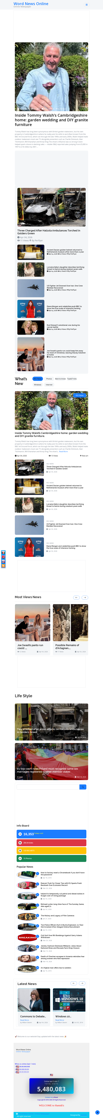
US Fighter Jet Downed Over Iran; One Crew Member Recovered (65, 288)
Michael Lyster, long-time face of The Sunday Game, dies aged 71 (62, 905)
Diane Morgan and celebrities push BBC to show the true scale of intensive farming (64, 308)
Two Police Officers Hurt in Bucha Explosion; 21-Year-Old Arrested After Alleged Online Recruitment (62, 926)
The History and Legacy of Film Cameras (57, 916)
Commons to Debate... (33, 1016)
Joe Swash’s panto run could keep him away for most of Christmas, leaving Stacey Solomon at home (66, 354)
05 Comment (48, 109)
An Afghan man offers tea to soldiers (56, 968)
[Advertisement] (51, 26)
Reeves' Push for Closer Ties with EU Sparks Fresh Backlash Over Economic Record (61, 884)
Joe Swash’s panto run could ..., (30, 647)
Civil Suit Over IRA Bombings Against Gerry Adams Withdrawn (61, 936)
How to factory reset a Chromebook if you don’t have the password (62, 874)
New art (84, 456)
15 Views (20, 737)
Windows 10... (63, 1016)
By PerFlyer (61, 109)
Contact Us (48, 1097)
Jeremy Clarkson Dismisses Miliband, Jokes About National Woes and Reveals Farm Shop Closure (61, 947)
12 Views (21, 652)
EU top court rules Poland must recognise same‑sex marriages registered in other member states (47, 770)
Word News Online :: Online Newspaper (33, 1114)
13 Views (35, 109)
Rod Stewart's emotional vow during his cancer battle (63, 327)
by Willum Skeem (26, 1022)
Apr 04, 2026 (23, 109)
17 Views (59, 652)
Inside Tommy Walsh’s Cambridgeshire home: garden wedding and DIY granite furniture (51, 120)
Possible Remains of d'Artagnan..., (67, 647)
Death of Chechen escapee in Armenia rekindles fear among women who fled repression (62, 958)
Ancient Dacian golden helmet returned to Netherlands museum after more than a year (65, 252)
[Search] (48, 787)
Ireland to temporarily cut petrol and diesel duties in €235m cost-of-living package (62, 895)
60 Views (20, 777)
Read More (63, 451)
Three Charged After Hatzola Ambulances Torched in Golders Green (48, 232)
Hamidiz (84, 1115)
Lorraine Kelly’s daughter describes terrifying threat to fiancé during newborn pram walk (65, 269)
